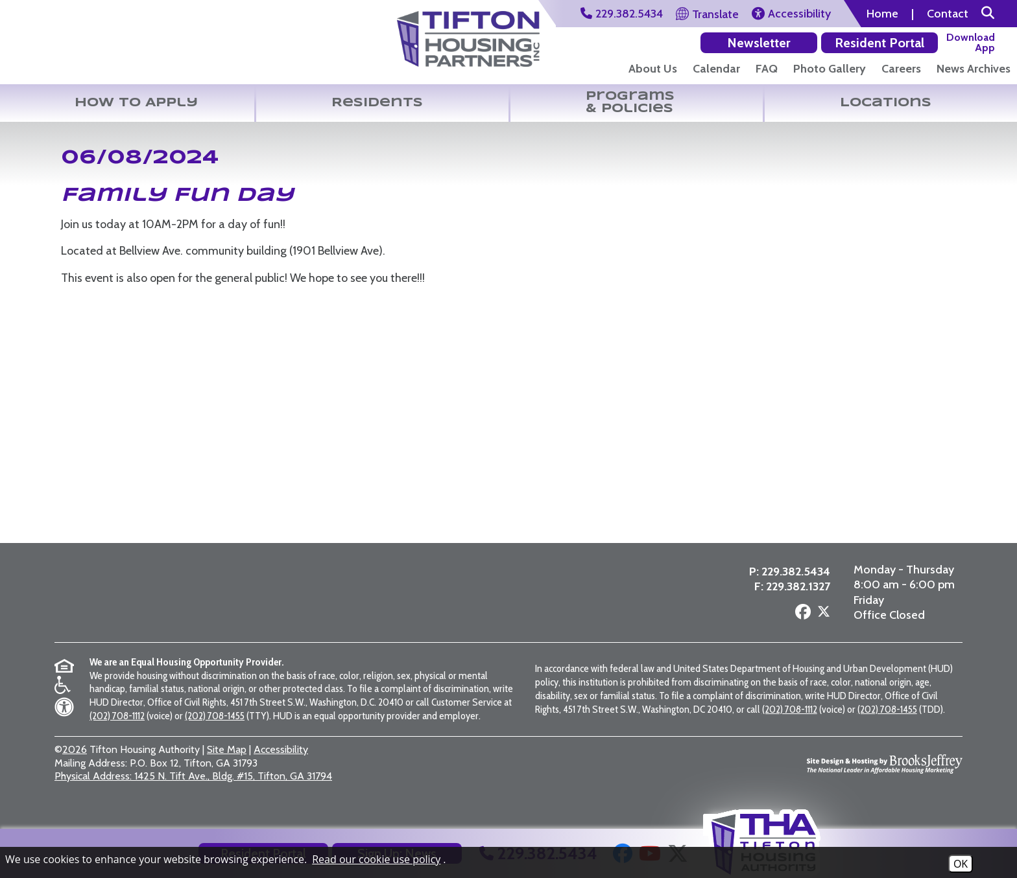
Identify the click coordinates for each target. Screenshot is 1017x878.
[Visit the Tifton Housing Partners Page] (468, 34)
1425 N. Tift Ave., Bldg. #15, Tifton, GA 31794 (193, 793)
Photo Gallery (829, 69)
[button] (987, 13)
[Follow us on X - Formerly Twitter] (820, 626)
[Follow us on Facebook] (800, 625)
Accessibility (281, 766)
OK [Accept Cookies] (960, 864)
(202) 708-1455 (215, 732)
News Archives (974, 69)
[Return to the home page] (80, 44)
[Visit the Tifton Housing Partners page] (255, 606)
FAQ (767, 69)
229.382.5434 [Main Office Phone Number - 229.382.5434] (792, 584)
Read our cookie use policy (376, 859)
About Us (652, 69)
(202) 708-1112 (117, 732)
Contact (947, 13)
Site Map (226, 766)
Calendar (716, 69)
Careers (901, 69)
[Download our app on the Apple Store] (973, 42)
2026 (74, 766)
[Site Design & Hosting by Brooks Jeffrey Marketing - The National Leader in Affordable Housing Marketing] (885, 780)
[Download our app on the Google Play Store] (899, 42)
